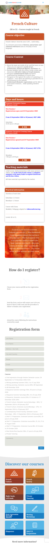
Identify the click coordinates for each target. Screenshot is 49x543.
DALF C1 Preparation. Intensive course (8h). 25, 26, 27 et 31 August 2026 (24, 401)
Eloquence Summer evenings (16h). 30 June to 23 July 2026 (23, 369)
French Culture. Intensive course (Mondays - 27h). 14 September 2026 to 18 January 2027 (23, 386)
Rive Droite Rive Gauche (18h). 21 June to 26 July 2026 (23, 410)
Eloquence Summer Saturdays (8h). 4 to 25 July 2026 (23, 373)
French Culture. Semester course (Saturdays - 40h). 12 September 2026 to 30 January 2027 (23, 382)
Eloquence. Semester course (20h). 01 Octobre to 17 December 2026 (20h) (23, 377)
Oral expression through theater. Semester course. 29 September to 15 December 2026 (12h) (23, 357)
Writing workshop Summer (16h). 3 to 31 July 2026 (22, 361)
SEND (41, 426)
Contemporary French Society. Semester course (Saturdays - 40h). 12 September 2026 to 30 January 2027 (24, 391)
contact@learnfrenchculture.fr (24, 533)
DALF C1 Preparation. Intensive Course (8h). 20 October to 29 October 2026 (24, 406)
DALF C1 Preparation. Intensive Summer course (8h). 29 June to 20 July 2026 (24, 396)
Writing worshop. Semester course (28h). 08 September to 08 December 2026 (24, 365)
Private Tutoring (11, 412)
